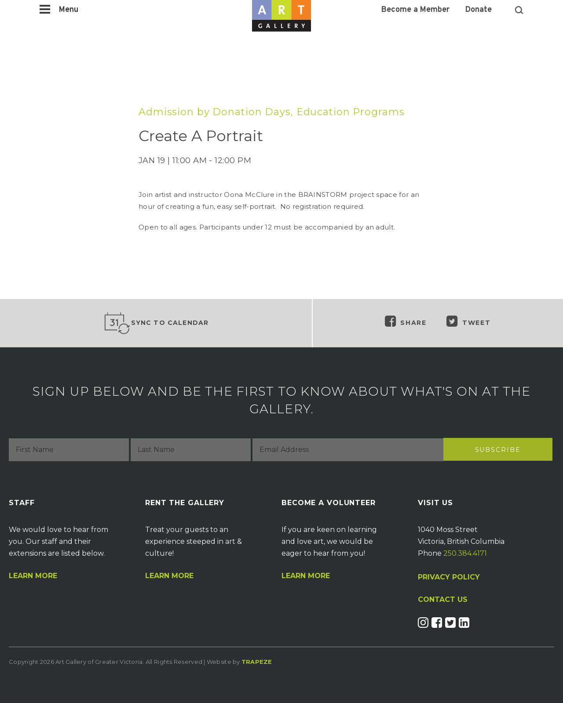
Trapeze (256, 661)
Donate (478, 10)
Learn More (33, 575)
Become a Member (415, 10)
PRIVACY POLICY (449, 577)
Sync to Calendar (156, 323)
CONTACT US (443, 599)
